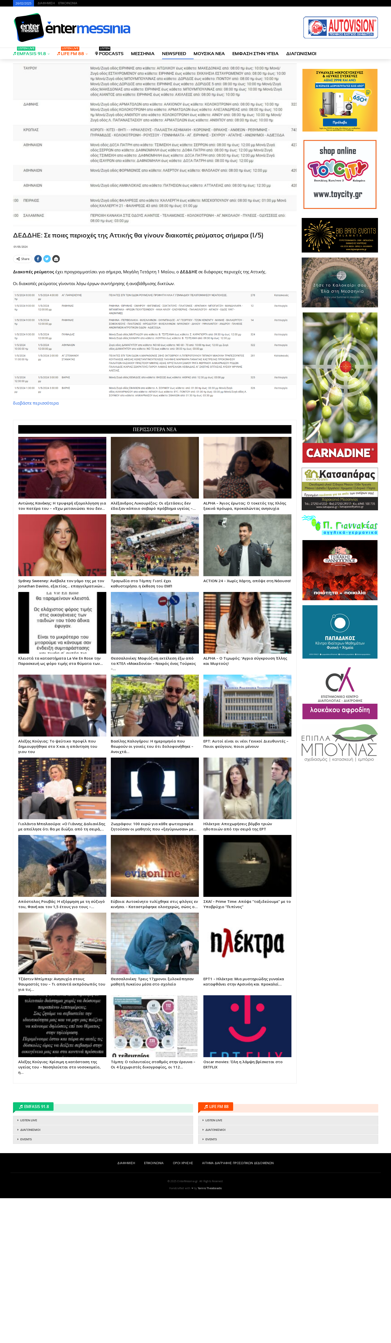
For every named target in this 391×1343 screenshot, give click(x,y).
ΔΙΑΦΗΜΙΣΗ (46, 3)
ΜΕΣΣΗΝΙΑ (143, 53)
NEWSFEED (174, 53)
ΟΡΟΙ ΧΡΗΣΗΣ (183, 1308)
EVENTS (26, 1284)
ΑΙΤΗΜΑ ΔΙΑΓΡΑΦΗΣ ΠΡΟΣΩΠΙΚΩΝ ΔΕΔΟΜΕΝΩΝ (238, 1308)
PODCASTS (109, 52)
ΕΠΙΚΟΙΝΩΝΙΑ (67, 3)
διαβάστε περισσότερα (36, 475)
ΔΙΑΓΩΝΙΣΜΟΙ (301, 53)
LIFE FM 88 (70, 52)
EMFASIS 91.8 (29, 52)
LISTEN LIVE (28, 1265)
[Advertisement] (155, 300)
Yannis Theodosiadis (210, 1333)
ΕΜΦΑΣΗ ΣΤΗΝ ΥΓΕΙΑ (255, 53)
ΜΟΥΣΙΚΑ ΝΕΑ (209, 53)
